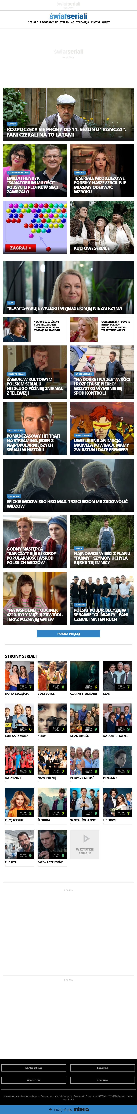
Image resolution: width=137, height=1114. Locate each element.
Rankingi (79, 173)
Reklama (102, 1080)
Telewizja (82, 22)
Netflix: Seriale (15, 430)
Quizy (106, 22)
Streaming (67, 22)
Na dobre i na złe (83, 374)
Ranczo (12, 124)
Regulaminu (46, 1096)
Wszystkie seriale (85, 851)
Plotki (95, 22)
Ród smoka (13, 496)
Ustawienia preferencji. (63, 1096)
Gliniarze (80, 605)
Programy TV (49, 22)
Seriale (33, 22)
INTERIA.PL (103, 1096)
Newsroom (33, 1080)
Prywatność (79, 1096)
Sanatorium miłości (18, 173)
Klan (10, 303)
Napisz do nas (33, 1067)
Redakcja (102, 1067)
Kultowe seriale (91, 248)
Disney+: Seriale (83, 435)
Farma (78, 548)
